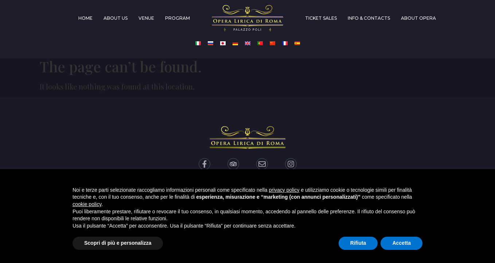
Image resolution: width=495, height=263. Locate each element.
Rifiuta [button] (358, 243)
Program (177, 18)
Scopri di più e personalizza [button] (117, 243)
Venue (146, 18)
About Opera (418, 18)
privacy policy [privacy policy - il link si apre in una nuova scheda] (284, 190)
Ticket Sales (321, 18)
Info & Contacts (369, 18)
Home (85, 18)
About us (116, 18)
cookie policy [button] (87, 204)
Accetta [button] (401, 243)
